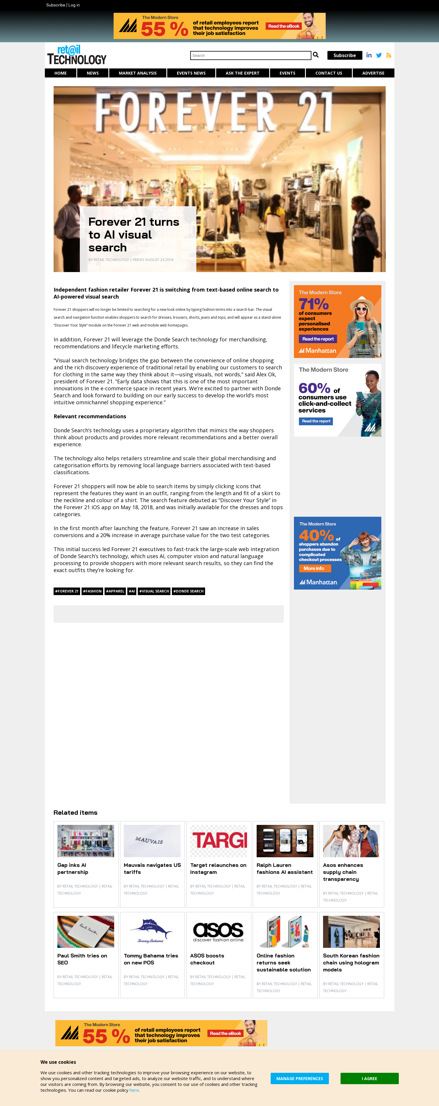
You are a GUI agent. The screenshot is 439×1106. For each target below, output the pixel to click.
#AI (132, 591)
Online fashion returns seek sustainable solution (284, 962)
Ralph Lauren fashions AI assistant (285, 868)
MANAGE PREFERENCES (299, 1078)
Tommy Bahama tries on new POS (151, 959)
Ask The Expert (243, 73)
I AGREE (369, 1078)
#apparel (115, 591)
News (93, 73)
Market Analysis (138, 73)
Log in (74, 5)
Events (287, 73)
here (134, 1090)
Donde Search (171, 339)
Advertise (373, 73)
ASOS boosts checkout (207, 959)
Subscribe (55, 5)
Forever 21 (97, 339)
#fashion (92, 591)
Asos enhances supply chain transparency (343, 872)
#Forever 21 (67, 591)
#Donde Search (188, 591)
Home (60, 73)
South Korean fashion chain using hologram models (351, 962)
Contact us (328, 73)
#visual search (154, 591)
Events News (191, 73)
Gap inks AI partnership (72, 868)
